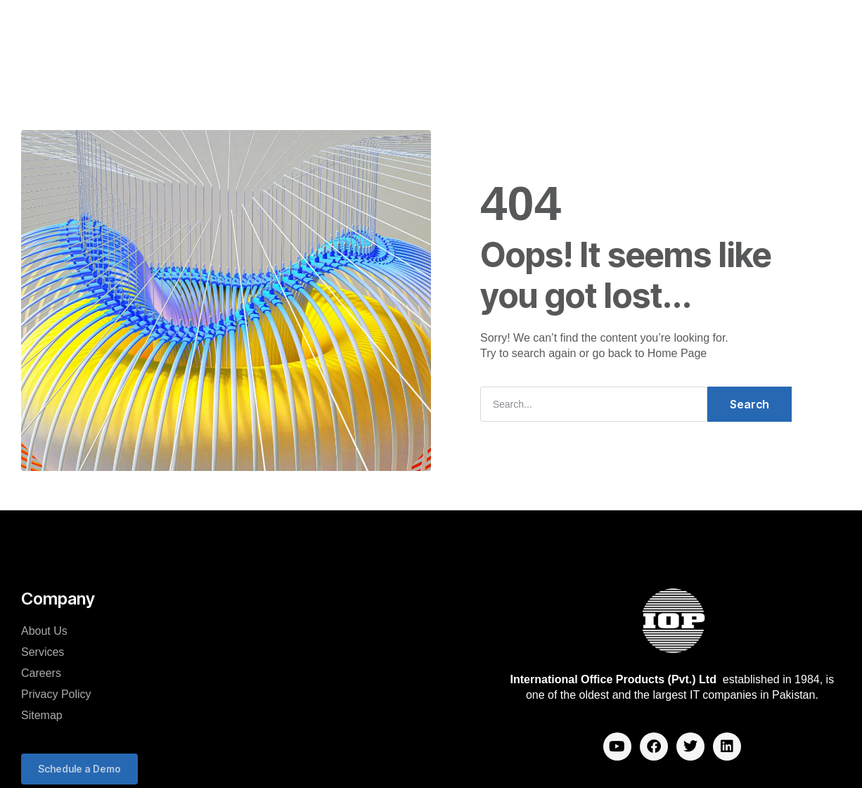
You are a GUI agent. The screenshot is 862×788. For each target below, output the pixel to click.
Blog (379, 69)
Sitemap (42, 715)
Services (42, 652)
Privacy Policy (56, 694)
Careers (524, 27)
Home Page (677, 353)
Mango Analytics (437, 27)
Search (749, 404)
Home (212, 27)
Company (275, 27)
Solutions (347, 27)
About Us (44, 631)
